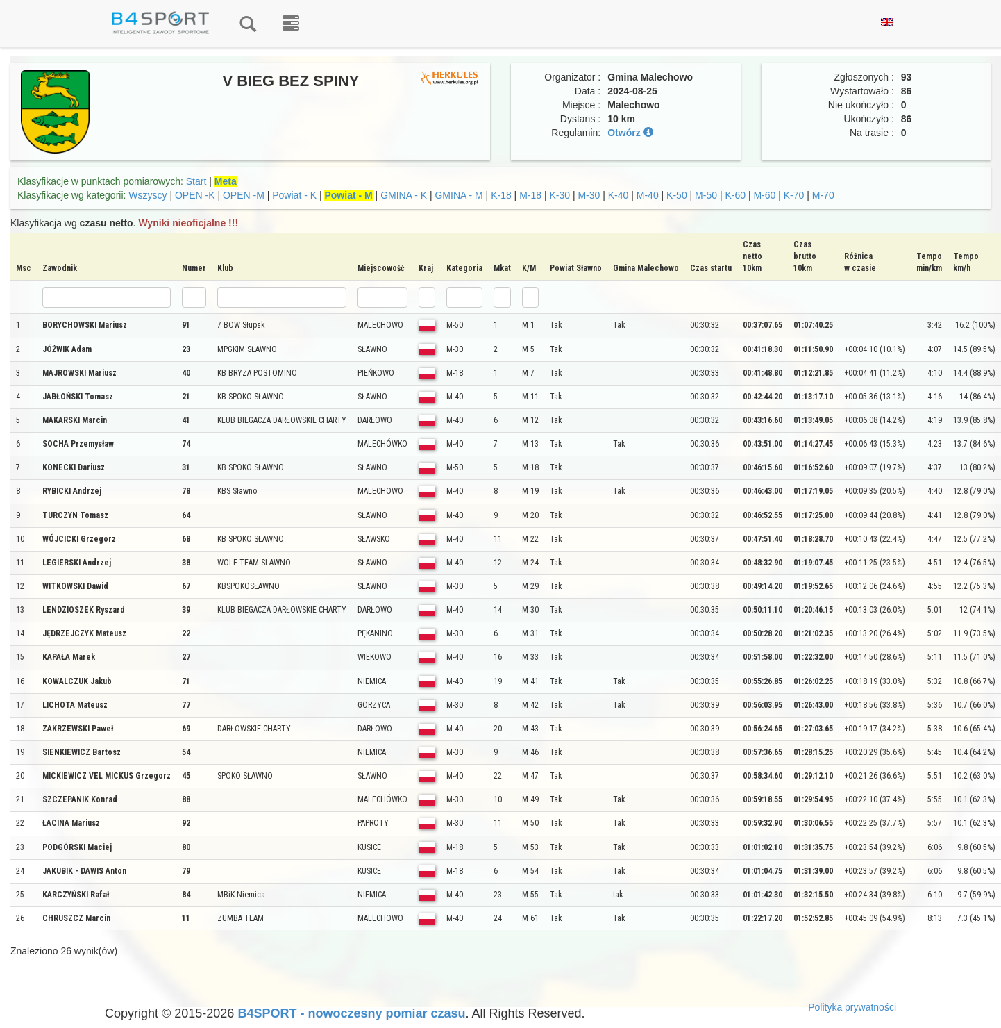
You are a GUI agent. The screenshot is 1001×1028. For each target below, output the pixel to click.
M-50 (706, 195)
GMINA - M (458, 195)
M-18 (530, 195)
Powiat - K (294, 195)
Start (196, 181)
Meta (225, 181)
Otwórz (630, 132)
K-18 (501, 195)
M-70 (823, 195)
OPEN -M (243, 195)
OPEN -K (195, 195)
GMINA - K (403, 195)
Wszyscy (147, 195)
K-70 (794, 195)
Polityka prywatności (852, 1007)
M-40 (648, 195)
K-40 (618, 195)
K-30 (559, 195)
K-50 (676, 195)
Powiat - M (348, 195)
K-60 (735, 195)
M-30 (589, 195)
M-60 (764, 195)
